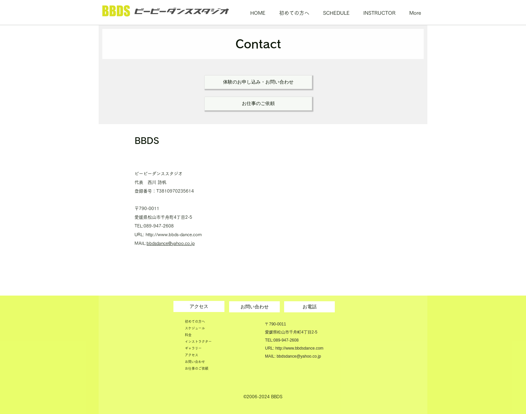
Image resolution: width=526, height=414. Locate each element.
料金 (188, 335)
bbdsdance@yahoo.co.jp (171, 243)
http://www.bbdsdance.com (299, 348)
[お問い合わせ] (254, 306)
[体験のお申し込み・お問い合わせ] (258, 82)
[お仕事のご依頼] (258, 103)
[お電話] (309, 306)
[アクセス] (198, 306)
